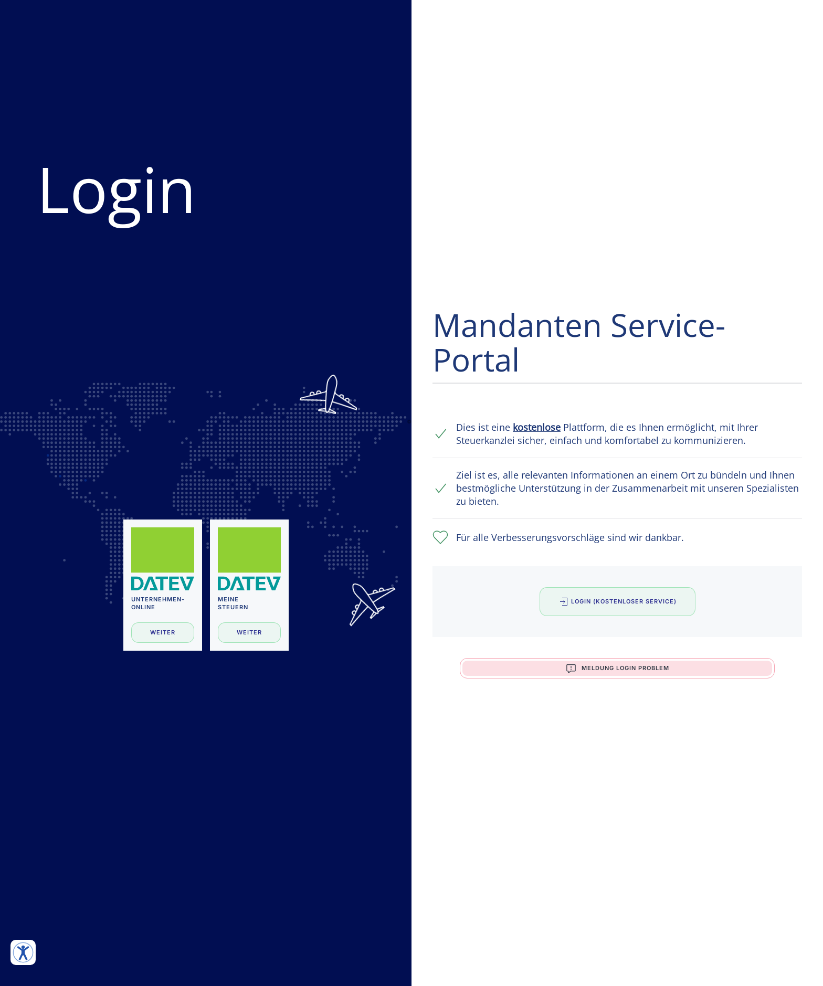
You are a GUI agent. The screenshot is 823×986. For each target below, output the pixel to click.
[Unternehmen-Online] (162, 558)
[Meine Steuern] (249, 558)
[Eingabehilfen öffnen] (23, 952)
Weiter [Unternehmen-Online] (162, 632)
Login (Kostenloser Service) (617, 602)
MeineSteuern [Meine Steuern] (233, 603)
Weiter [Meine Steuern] (249, 632)
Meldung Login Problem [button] (617, 668)
